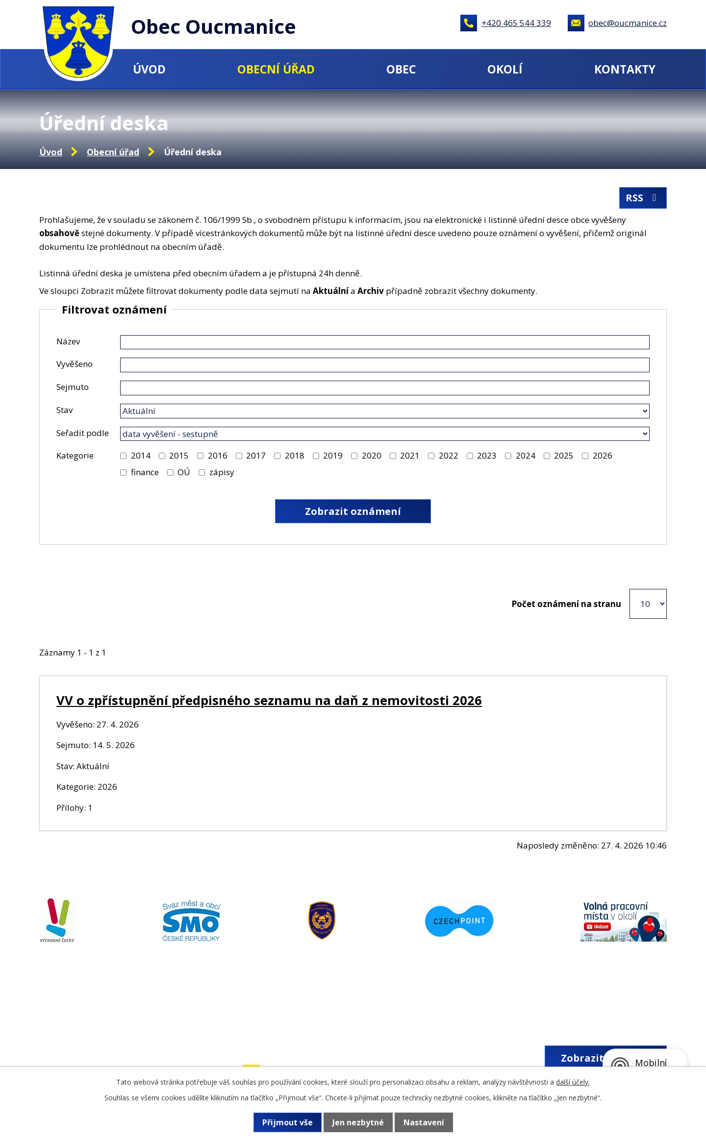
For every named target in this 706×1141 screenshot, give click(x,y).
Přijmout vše (287, 1122)
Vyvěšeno (74, 363)
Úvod (149, 69)
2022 (448, 455)
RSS (643, 197)
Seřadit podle (82, 432)
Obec (401, 69)
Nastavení (423, 1122)
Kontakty (625, 69)
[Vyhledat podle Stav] (385, 411)
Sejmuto (72, 386)
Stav (64, 409)
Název (68, 341)
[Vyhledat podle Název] (385, 342)
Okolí (505, 69)
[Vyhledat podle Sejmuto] (385, 388)
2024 (525, 455)
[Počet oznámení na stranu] (648, 604)
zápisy (221, 472)
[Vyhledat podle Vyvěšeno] (385, 365)
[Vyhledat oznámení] (353, 511)
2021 (410, 455)
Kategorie (75, 455)
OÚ (183, 472)
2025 (564, 455)
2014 (141, 455)
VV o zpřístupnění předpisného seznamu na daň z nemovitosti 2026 (269, 700)
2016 (217, 455)
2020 (371, 455)
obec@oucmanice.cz (627, 22)
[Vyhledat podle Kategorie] (123, 456)
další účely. (573, 1082)
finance (145, 472)
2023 (487, 455)
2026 (602, 455)
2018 (294, 455)
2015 (179, 455)
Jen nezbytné (358, 1122)
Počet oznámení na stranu (566, 603)
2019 (333, 455)
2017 (256, 455)
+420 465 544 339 (516, 22)
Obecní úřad (276, 69)
